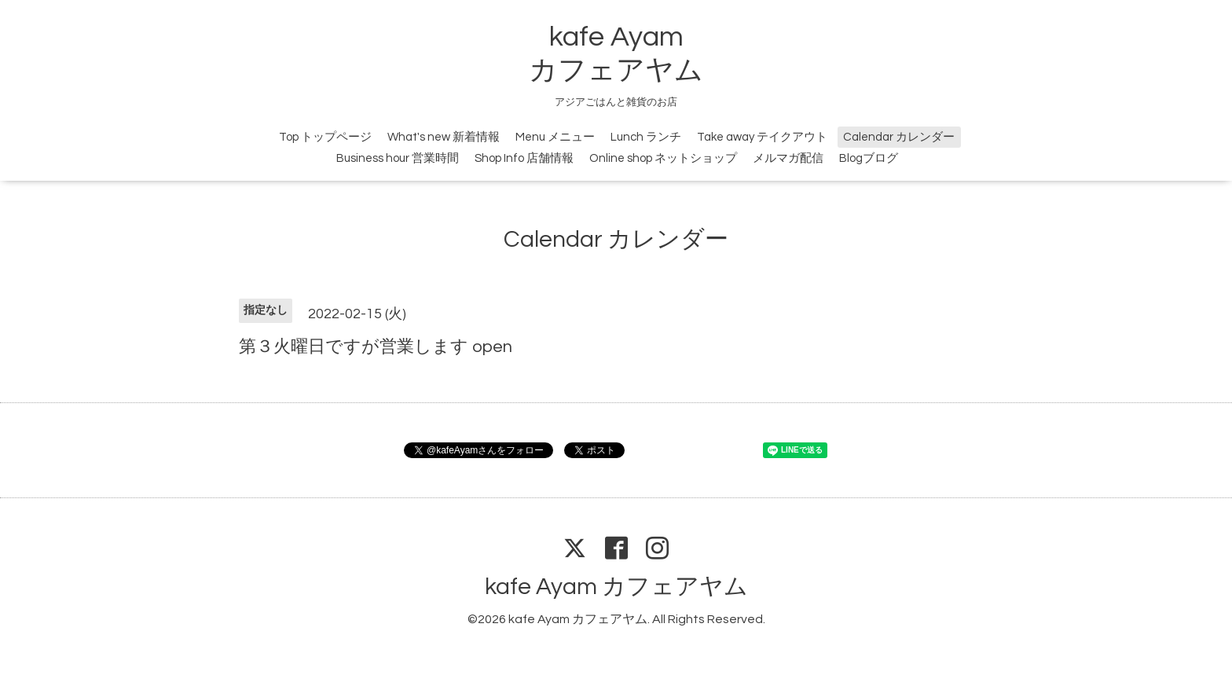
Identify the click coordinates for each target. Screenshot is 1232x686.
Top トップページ (325, 137)
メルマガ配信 (788, 158)
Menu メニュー (555, 137)
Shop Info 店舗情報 (524, 158)
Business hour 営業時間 (397, 158)
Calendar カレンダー (899, 137)
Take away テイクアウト (762, 137)
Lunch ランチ (645, 137)
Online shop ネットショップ (663, 158)
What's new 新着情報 (443, 137)
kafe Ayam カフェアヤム (616, 586)
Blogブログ (868, 158)
